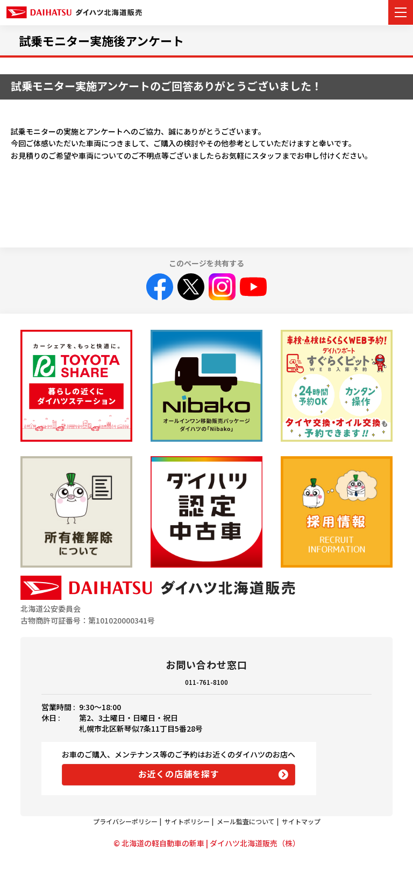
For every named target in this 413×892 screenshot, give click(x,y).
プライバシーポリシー (125, 821)
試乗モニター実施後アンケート (101, 40)
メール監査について (246, 821)
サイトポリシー (187, 821)
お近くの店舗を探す (178, 773)
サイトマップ (301, 821)
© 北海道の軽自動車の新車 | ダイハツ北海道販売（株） (206, 843)
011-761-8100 (206, 681)
